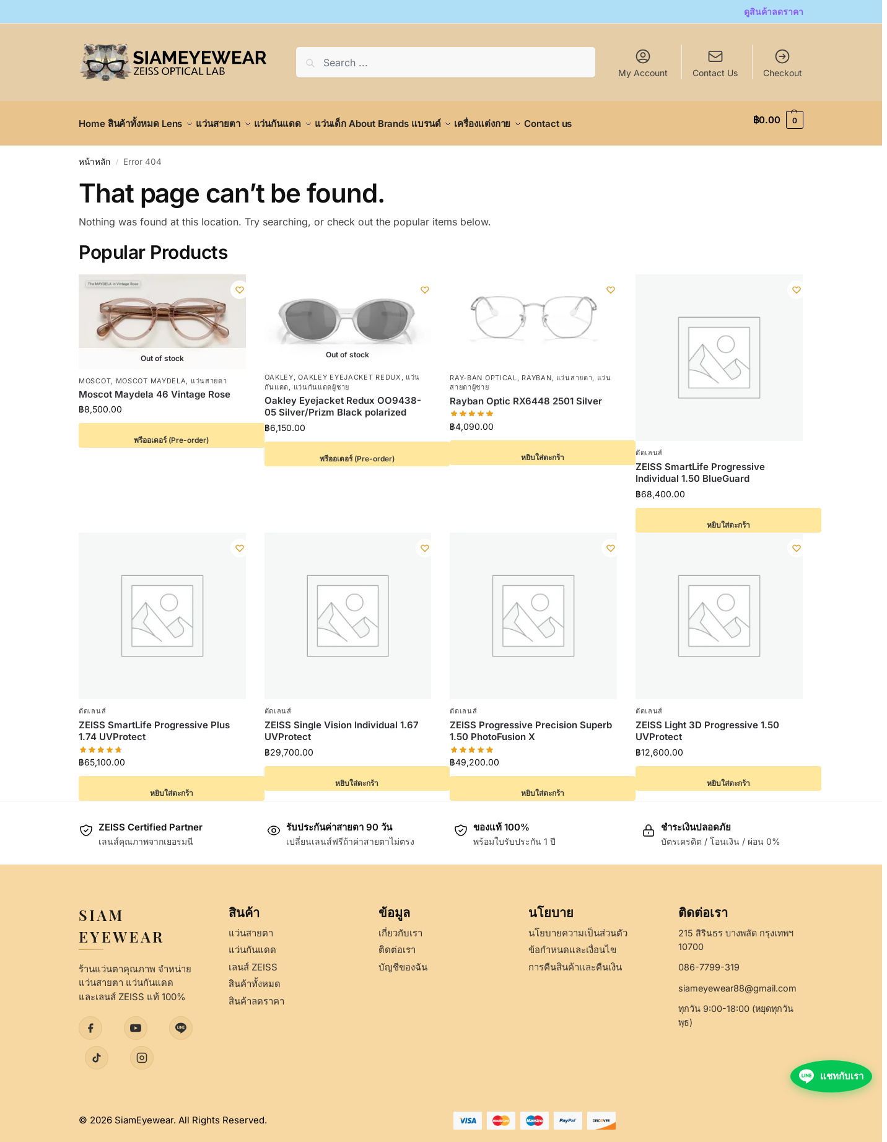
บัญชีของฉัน (402, 960)
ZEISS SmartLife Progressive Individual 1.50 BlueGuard (700, 466)
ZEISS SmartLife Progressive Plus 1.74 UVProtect (154, 724)
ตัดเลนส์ (649, 446)
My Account (643, 63)
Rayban (536, 371)
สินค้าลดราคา (256, 994)
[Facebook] (90, 1021)
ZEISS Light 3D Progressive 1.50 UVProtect (707, 724)
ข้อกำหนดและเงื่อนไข (572, 943)
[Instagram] (142, 1051)
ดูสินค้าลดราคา (773, 11)
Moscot (95, 373)
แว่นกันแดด (252, 943)
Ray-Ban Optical (483, 371)
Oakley (279, 370)
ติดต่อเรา (397, 943)
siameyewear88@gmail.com (737, 981)
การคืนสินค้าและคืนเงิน (575, 960)
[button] (778, 120)
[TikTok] (96, 1051)
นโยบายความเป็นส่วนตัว (577, 926)
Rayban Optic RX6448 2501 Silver (526, 394)
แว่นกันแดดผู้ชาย (321, 379)
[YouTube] (135, 1021)
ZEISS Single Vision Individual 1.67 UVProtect (341, 724)
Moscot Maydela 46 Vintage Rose (154, 387)
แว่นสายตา (209, 373)
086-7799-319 (709, 960)
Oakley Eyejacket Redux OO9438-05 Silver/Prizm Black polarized (342, 400)
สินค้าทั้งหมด (255, 977)
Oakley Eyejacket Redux (349, 370)
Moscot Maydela (151, 373)
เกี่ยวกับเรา (400, 926)
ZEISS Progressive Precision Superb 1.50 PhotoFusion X (531, 724)
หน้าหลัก (94, 155)
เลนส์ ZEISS (253, 960)
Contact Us (715, 73)
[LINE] (181, 1021)
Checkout (782, 63)
